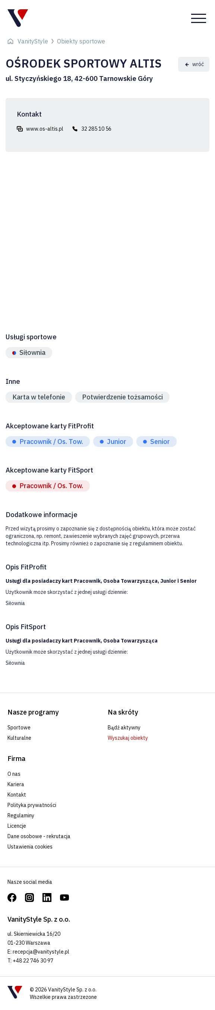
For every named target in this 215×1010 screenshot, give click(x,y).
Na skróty (123, 712)
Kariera (15, 784)
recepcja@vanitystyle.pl (41, 951)
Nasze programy (33, 712)
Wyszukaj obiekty (128, 738)
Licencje (16, 826)
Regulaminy (20, 815)
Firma (16, 758)
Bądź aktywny (124, 727)
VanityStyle (33, 41)
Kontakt (16, 794)
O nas (13, 774)
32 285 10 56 (96, 128)
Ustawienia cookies (30, 846)
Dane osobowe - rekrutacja (38, 836)
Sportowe (19, 727)
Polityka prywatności (31, 805)
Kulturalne (19, 738)
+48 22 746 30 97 (33, 960)
